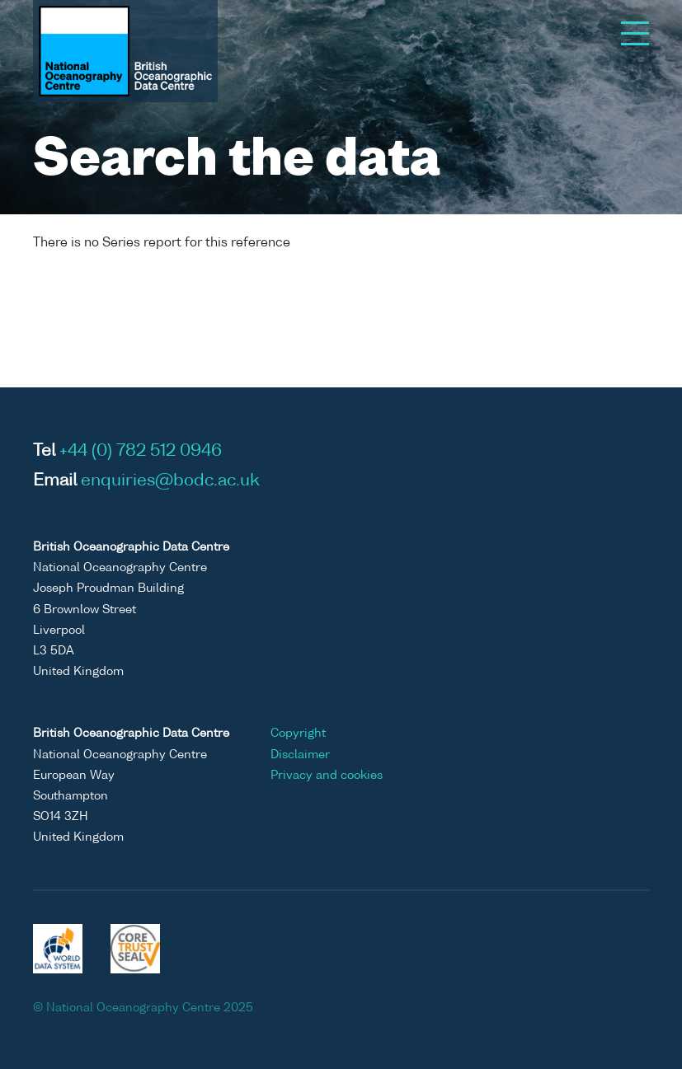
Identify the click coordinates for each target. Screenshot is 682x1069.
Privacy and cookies (326, 775)
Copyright (298, 733)
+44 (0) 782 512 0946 (140, 451)
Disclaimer (300, 755)
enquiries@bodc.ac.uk (170, 481)
